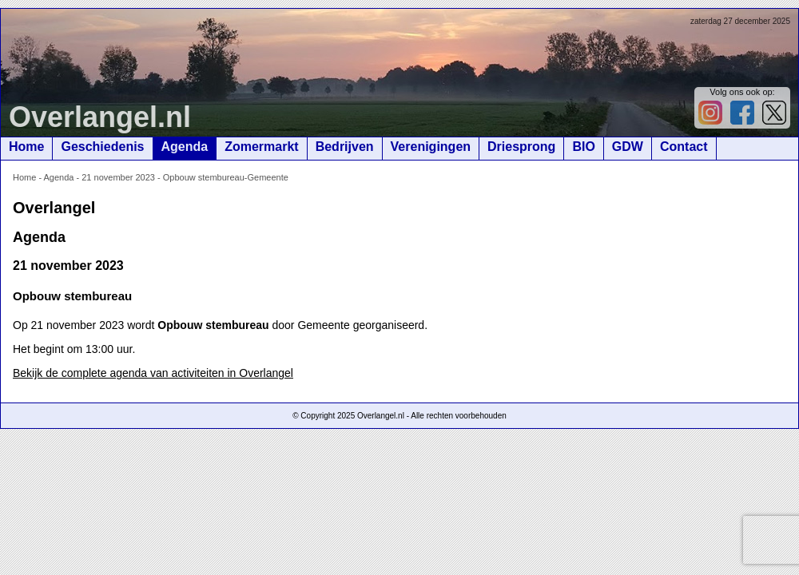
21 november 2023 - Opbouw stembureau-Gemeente (184, 177)
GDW (627, 146)
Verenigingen (431, 146)
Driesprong (521, 146)
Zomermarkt (261, 146)
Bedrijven (345, 146)
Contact (684, 146)
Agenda (185, 146)
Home (26, 146)
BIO (583, 146)
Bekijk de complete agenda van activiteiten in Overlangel (153, 373)
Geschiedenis (102, 146)
